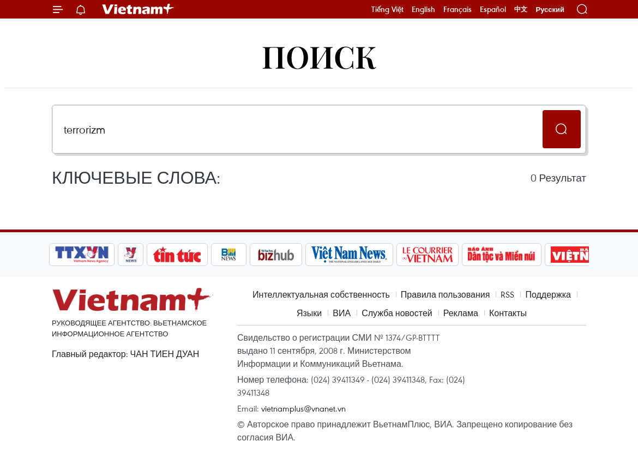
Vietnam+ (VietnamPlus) (138, 9)
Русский (549, 9)
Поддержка (547, 294)
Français (457, 9)
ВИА (342, 312)
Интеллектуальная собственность (321, 294)
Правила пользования (445, 294)
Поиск (319, 55)
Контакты (508, 312)
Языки (309, 312)
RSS (507, 294)
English (423, 9)
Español (493, 9)
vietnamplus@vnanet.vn (303, 408)
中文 (520, 9)
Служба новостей (397, 312)
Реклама (460, 312)
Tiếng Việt (387, 9)
